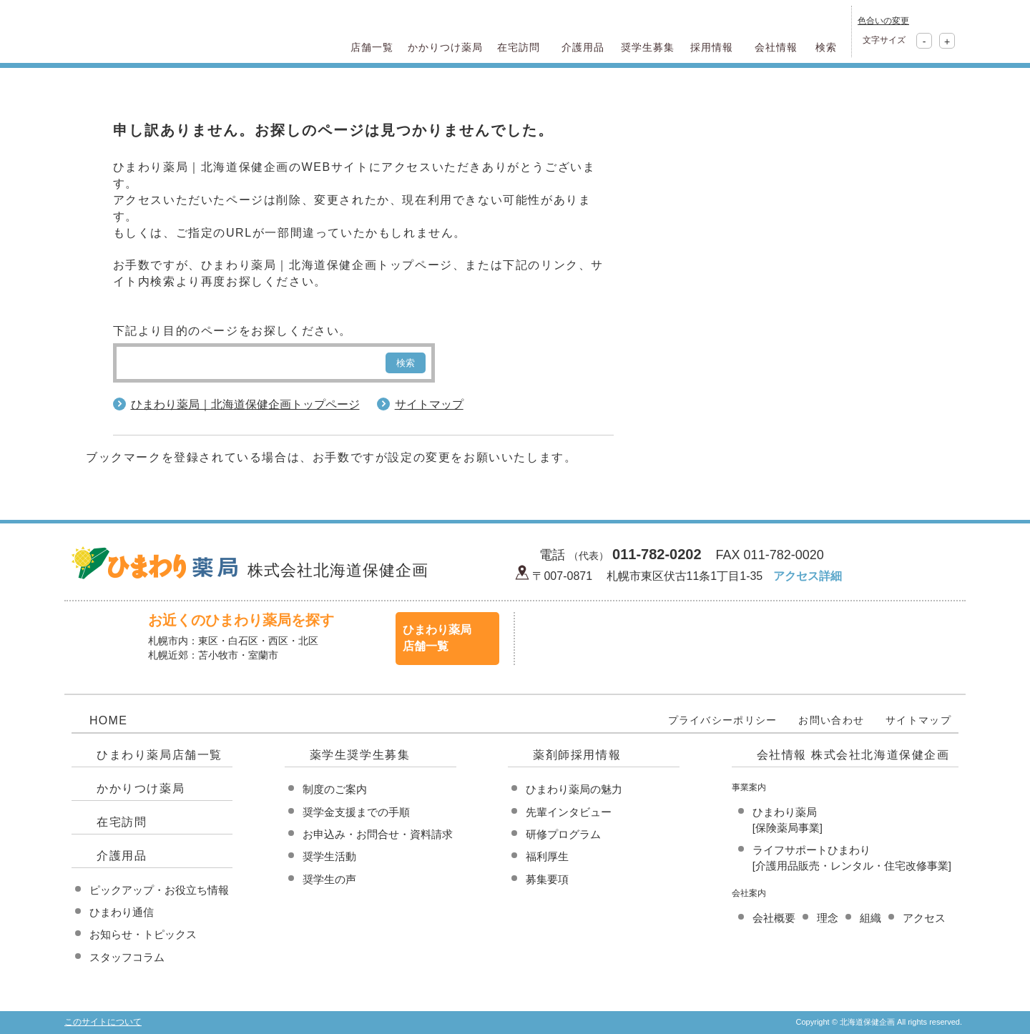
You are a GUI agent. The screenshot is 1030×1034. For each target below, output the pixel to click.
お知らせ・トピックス (143, 934)
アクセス (924, 918)
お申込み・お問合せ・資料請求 (378, 834)
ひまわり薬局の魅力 (574, 789)
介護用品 (122, 856)
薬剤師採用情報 (577, 755)
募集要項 (547, 879)
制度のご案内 (335, 789)
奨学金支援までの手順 (356, 812)
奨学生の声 (329, 879)
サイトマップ (429, 404)
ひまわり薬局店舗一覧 (159, 755)
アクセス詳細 (807, 576)
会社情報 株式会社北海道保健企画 (853, 755)
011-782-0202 (657, 554)
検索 (405, 363)
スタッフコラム (127, 957)
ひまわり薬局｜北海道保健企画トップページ (245, 404)
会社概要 (773, 918)
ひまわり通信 (121, 912)
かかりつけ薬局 (141, 788)
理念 (827, 918)
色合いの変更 (883, 21)
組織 (870, 918)
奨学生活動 (329, 856)
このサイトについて (103, 1022)
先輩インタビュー (569, 812)
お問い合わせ (831, 720)
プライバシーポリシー (723, 720)
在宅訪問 (122, 822)
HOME (108, 720)
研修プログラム (563, 834)
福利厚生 (547, 856)
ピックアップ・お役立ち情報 (159, 890)
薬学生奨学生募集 (360, 755)
